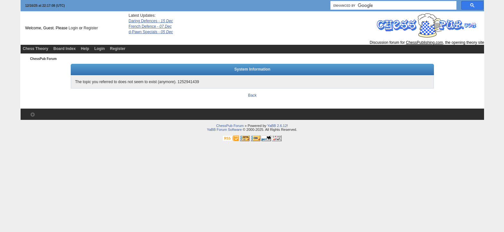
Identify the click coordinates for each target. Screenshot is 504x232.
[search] (392, 5)
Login (73, 28)
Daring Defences (151, 21)
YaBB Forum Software (224, 129)
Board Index (64, 48)
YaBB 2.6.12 (277, 126)
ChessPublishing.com (424, 42)
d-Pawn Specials (151, 32)
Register (91, 28)
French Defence (150, 26)
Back (252, 95)
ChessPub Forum (43, 59)
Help (85, 48)
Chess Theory (35, 48)
